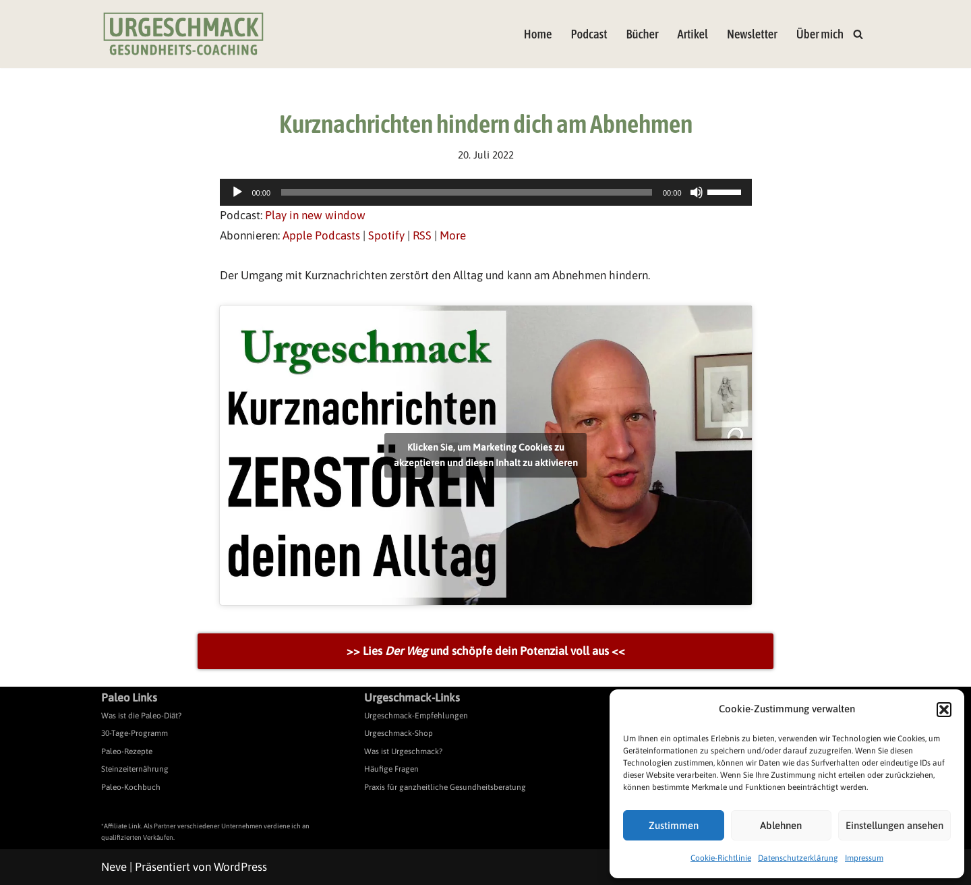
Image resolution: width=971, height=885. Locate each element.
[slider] (466, 192)
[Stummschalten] (696, 192)
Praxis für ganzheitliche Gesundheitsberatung (445, 787)
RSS (422, 235)
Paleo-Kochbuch (130, 787)
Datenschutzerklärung (798, 858)
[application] (486, 192)
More (453, 235)
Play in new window (315, 215)
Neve (114, 867)
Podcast (588, 34)
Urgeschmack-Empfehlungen (416, 715)
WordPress (240, 867)
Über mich (820, 34)
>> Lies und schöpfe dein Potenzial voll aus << (486, 651)
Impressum (864, 858)
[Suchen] (858, 34)
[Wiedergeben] (237, 192)
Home (538, 34)
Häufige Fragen (391, 769)
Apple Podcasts (321, 235)
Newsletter (752, 34)
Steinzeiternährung (135, 769)
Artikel (692, 34)
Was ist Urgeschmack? (403, 751)
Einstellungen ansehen (894, 825)
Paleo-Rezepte (126, 751)
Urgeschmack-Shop (398, 733)
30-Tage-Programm (134, 733)
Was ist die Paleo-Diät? (141, 715)
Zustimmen (674, 825)
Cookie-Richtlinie (720, 858)
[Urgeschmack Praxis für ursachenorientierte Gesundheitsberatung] (183, 34)
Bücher (642, 34)
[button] (944, 709)
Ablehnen (781, 825)
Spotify (386, 235)
